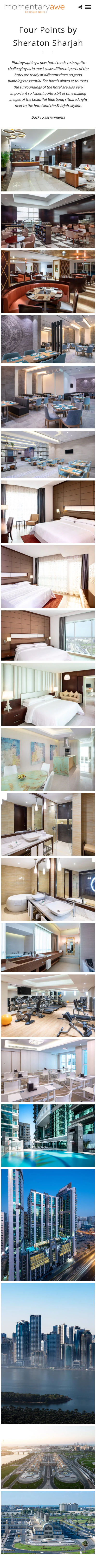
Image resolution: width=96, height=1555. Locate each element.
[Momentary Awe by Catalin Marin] (35, 9)
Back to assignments (48, 117)
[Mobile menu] (88, 7)
